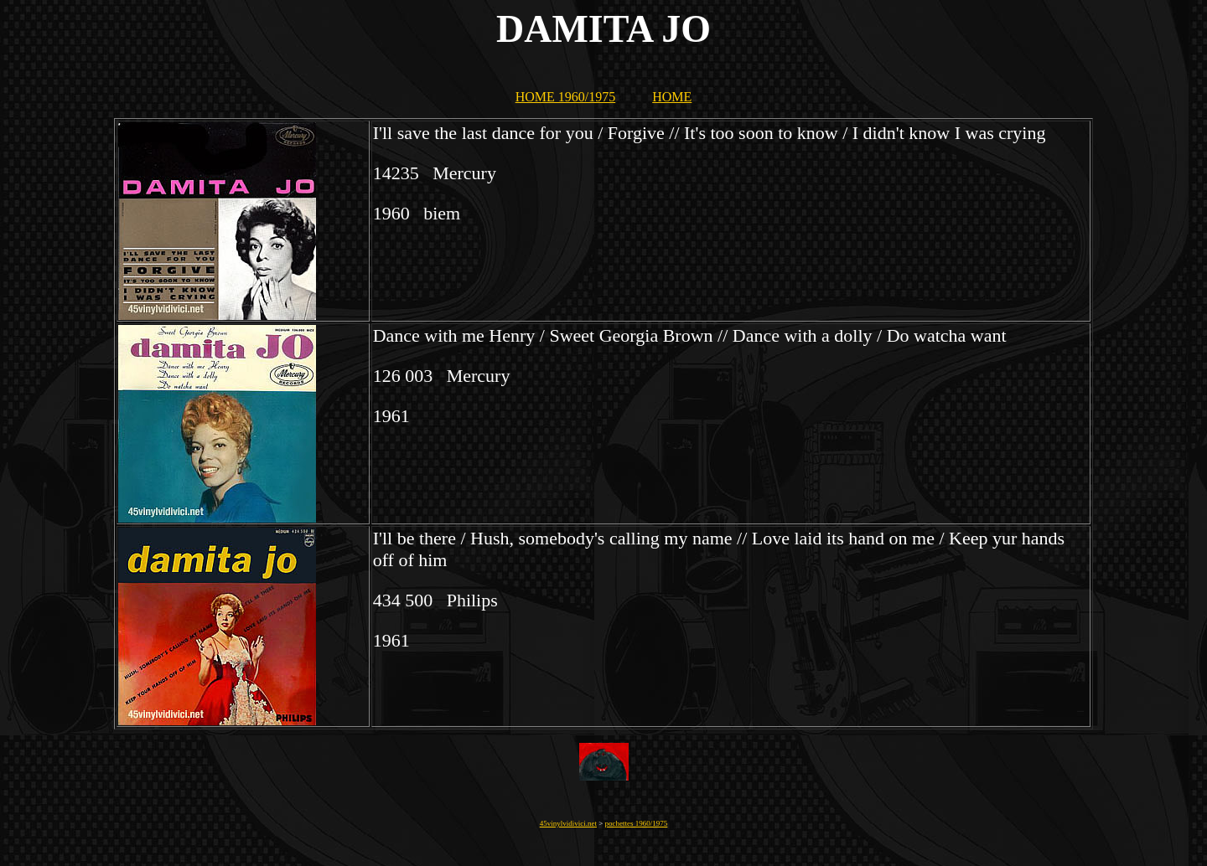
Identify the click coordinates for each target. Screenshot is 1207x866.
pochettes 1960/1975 (636, 823)
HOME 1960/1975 (565, 97)
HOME (672, 97)
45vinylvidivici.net (568, 823)
